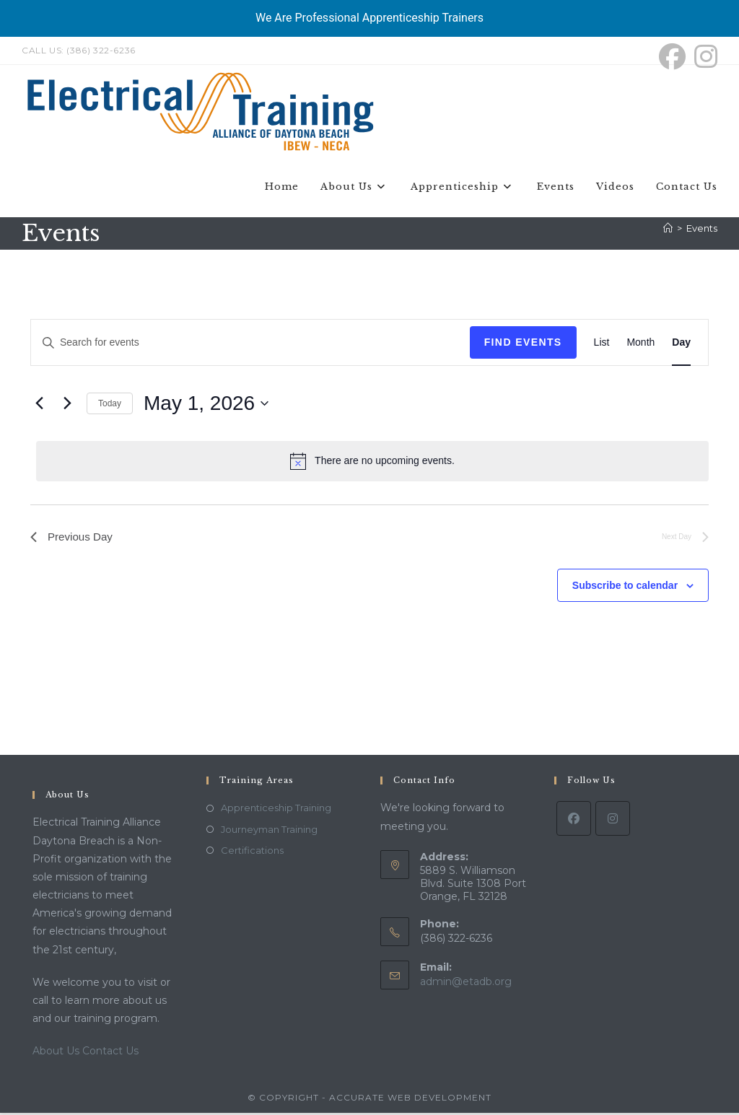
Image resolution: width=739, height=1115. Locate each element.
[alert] (372, 463)
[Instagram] (612, 821)
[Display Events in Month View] (640, 345)
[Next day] (67, 405)
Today (109, 406)
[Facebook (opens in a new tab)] (672, 56)
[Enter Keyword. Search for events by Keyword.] (250, 345)
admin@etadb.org (466, 983)
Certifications (252, 852)
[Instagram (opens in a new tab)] (703, 56)
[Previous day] (39, 405)
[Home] (668, 230)
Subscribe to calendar (625, 589)
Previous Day (73, 539)
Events (701, 230)
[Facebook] (573, 821)
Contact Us (110, 1053)
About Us (57, 1053)
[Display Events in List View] (602, 345)
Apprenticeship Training (276, 810)
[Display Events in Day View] (681, 345)
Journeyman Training (269, 831)
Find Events (523, 345)
